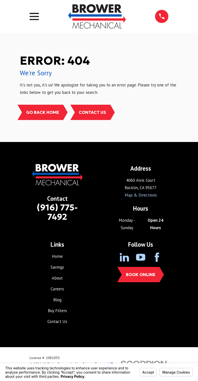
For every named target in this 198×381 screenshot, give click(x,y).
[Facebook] (156, 257)
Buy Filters (57, 310)
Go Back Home (42, 112)
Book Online (141, 274)
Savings (57, 267)
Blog (57, 299)
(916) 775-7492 (57, 212)
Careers (57, 289)
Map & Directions (141, 195)
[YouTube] (140, 257)
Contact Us (92, 112)
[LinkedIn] (124, 257)
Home (57, 256)
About (57, 278)
